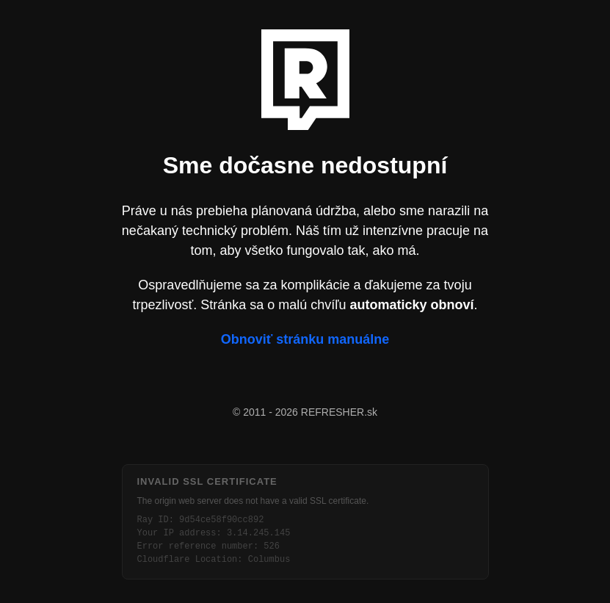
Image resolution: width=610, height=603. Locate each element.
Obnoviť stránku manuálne (305, 339)
